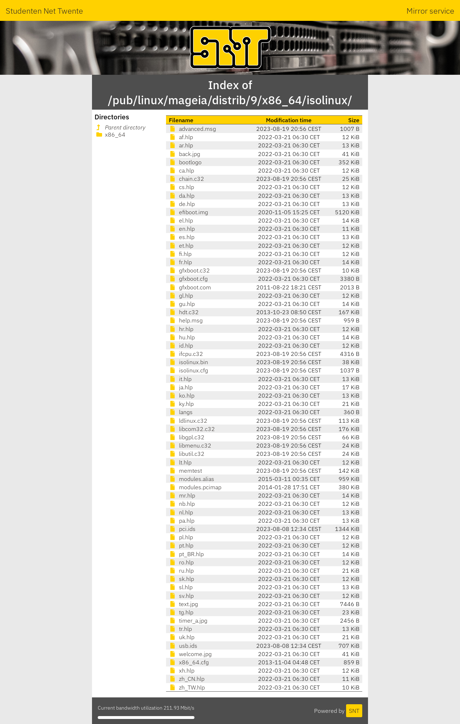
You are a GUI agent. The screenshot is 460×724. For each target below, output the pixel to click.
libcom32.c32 (192, 428)
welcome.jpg (190, 653)
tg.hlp (181, 612)
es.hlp (181, 236)
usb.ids (183, 645)
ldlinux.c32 (188, 420)
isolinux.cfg (188, 370)
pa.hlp (181, 520)
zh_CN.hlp (186, 678)
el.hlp (181, 220)
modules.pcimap (195, 487)
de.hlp (182, 203)
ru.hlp (181, 570)
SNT (354, 710)
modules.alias (191, 478)
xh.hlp (181, 670)
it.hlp (180, 378)
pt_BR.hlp (186, 554)
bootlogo (185, 162)
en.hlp (182, 228)
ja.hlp (181, 387)
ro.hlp (181, 562)
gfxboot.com (190, 287)
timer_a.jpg (188, 620)
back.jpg (184, 153)
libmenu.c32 (190, 445)
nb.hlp (182, 503)
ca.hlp (181, 170)
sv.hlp (181, 595)
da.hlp (181, 195)
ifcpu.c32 (186, 353)
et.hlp (181, 245)
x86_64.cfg (189, 662)
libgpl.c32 (186, 437)
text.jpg (183, 604)
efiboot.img (188, 212)
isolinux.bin (188, 362)
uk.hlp (181, 637)
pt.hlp (181, 545)
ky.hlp (181, 403)
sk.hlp (181, 578)
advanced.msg (192, 128)
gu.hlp (182, 303)
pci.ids (182, 528)
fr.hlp (180, 262)
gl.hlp (181, 295)
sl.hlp (181, 587)
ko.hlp (181, 395)
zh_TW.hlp (187, 687)
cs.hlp (181, 187)
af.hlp (181, 137)
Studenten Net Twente (44, 10)
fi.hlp (180, 253)
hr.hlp (181, 329)
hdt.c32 (184, 312)
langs (181, 412)
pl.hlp (181, 537)
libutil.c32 (186, 453)
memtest (185, 470)
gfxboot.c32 (189, 270)
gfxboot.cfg (188, 278)
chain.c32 (186, 178)
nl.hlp (181, 512)
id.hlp (181, 345)
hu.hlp (182, 337)
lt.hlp (180, 462)
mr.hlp (182, 495)
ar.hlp (181, 145)
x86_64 (110, 134)
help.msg (186, 320)
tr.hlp (180, 628)
